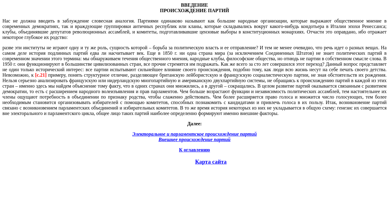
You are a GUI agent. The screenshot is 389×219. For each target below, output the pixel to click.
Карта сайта (211, 161)
